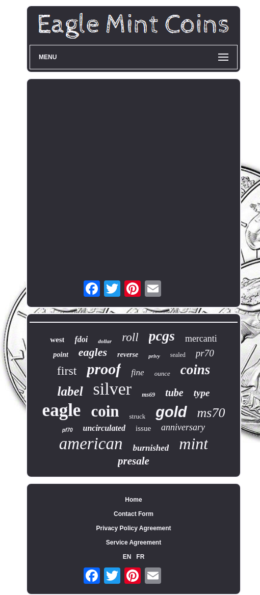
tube (174, 392)
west (57, 339)
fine (137, 372)
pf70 (67, 430)
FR (140, 556)
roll (130, 337)
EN (127, 556)
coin (105, 411)
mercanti (201, 338)
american (91, 443)
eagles (93, 352)
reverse (127, 354)
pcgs (162, 336)
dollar (105, 341)
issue (143, 428)
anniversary (183, 427)
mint (193, 443)
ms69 (148, 394)
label (70, 391)
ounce (162, 373)
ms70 (211, 412)
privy (154, 356)
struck (137, 416)
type (202, 392)
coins (195, 369)
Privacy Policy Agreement (133, 528)
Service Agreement (133, 542)
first (67, 370)
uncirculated (104, 428)
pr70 (205, 353)
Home (133, 499)
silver (112, 388)
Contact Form (133, 514)
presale (133, 461)
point (60, 354)
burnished (151, 448)
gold (171, 412)
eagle (61, 410)
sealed (178, 354)
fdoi (81, 339)
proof (104, 368)
